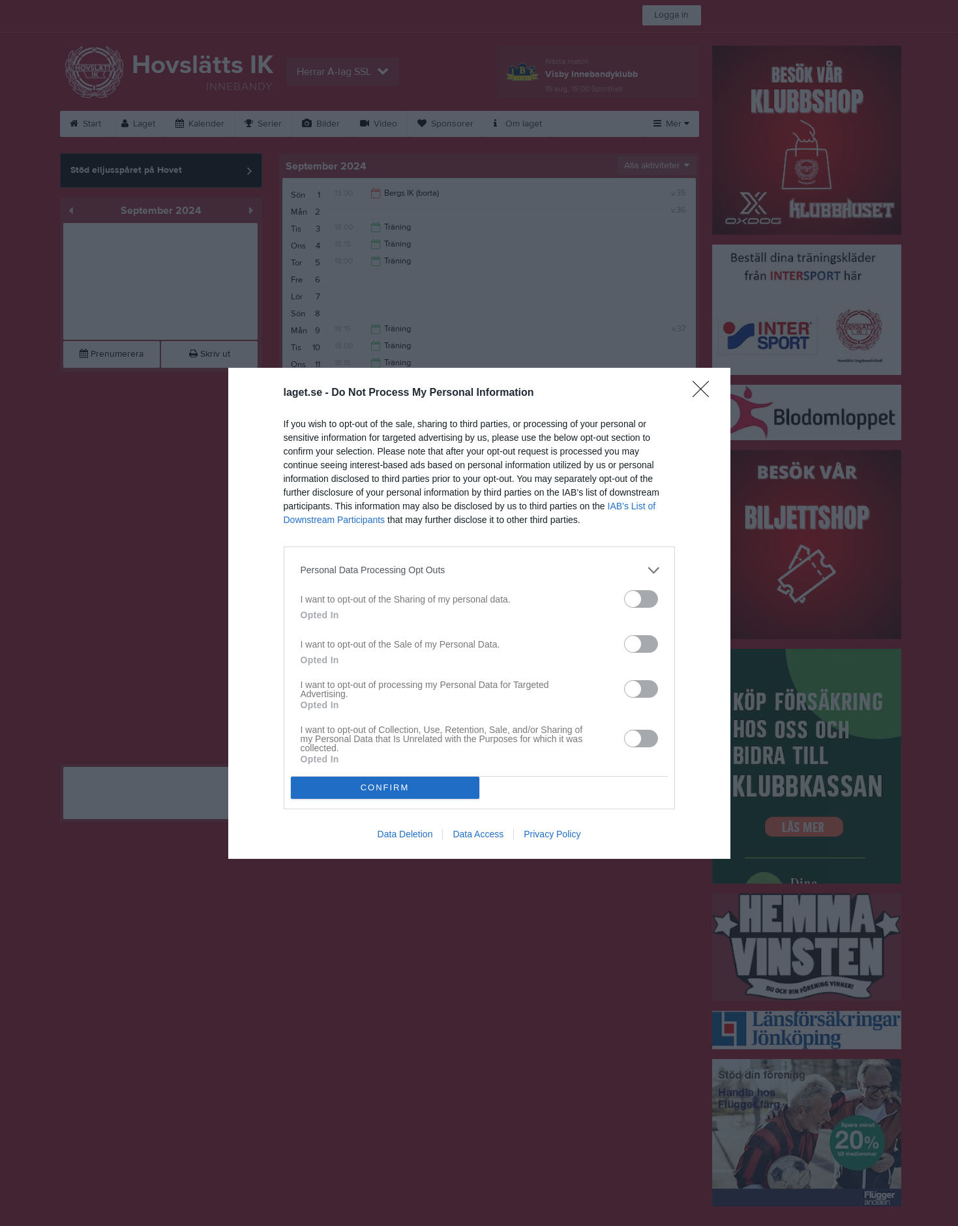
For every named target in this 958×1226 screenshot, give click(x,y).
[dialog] (479, 613)
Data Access (478, 834)
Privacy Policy (552, 834)
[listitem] (479, 570)
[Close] (705, 393)
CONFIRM (385, 787)
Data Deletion (405, 834)
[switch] (641, 599)
